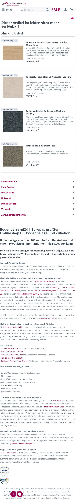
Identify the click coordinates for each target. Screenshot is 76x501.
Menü (7, 9)
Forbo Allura (15, 290)
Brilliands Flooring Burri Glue (29, 294)
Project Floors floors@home (46, 290)
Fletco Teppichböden (9, 452)
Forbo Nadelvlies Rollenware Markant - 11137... (46, 112)
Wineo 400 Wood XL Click (12, 354)
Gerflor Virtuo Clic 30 (10, 348)
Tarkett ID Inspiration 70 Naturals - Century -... (48, 78)
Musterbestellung (46, 318)
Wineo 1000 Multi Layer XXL (23, 443)
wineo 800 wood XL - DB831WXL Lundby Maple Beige (46, 43)
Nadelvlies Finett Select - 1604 (41, 145)
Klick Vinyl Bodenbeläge (13, 327)
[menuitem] (7, 9)
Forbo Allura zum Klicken (12, 351)
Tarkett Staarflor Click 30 (11, 358)
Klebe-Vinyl (55, 287)
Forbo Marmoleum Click (53, 407)
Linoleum (57, 400)
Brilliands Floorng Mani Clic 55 (14, 361)
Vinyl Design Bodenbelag (43, 281)
